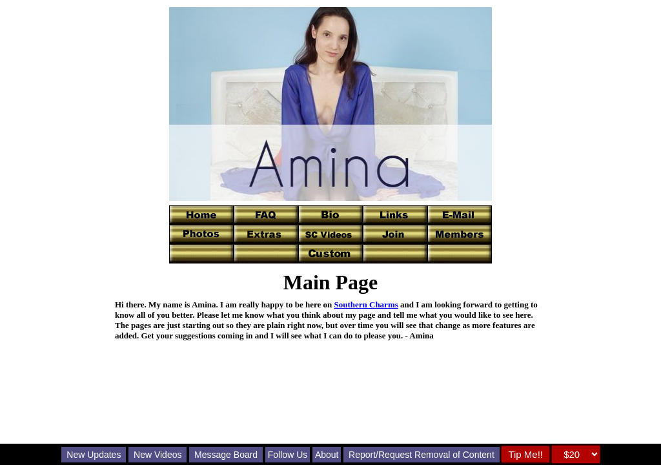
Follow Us (287, 455)
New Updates (93, 455)
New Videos (157, 455)
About (327, 455)
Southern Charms (366, 304)
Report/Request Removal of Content (421, 455)
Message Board (226, 455)
